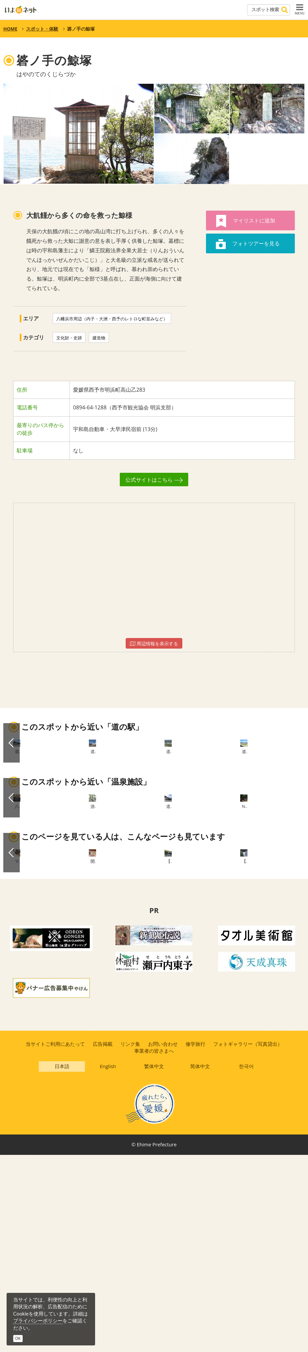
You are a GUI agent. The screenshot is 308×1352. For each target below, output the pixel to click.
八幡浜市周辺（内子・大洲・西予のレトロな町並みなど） (111, 319)
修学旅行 (196, 1238)
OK (18, 1338)
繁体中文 (154, 1262)
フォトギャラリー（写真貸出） (248, 1238)
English (108, 1262)
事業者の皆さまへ (154, 1245)
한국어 (246, 1262)
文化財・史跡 (69, 338)
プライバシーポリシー (38, 1320)
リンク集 (130, 1238)
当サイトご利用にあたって (54, 1238)
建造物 (98, 338)
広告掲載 (102, 1238)
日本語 (62, 1262)
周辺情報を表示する (154, 643)
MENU (300, 9)
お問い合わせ (163, 1238)
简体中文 (200, 1262)
